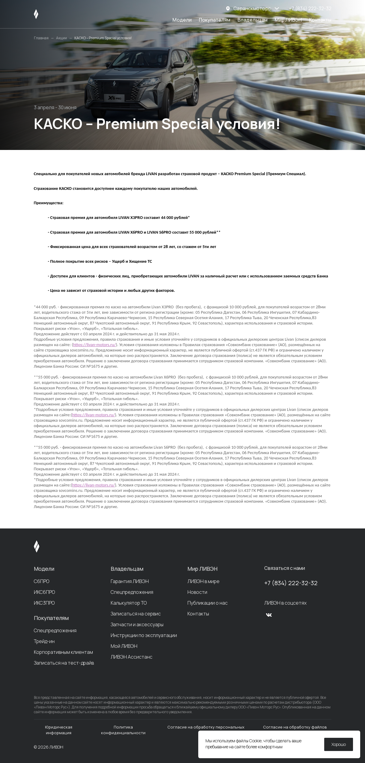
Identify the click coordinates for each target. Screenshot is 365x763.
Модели (182, 19)
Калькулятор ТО (129, 603)
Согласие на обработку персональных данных (205, 729)
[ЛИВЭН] (47, 14)
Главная (41, 38)
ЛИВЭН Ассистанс (131, 657)
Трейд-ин (44, 641)
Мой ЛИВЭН (124, 646)
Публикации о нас (207, 603)
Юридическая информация (58, 729)
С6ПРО (41, 581)
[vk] (269, 615)
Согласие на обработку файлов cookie (295, 729)
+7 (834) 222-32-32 (291, 583)
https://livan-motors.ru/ (94, 344)
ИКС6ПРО (44, 592)
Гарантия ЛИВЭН (130, 581)
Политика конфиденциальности (123, 729)
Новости (197, 592)
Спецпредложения (55, 630)
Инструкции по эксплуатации (144, 635)
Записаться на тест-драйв (64, 663)
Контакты (320, 19)
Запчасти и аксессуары (137, 624)
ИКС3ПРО (44, 603)
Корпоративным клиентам (63, 652)
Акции (61, 38)
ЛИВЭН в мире (203, 581)
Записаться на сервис (136, 613)
